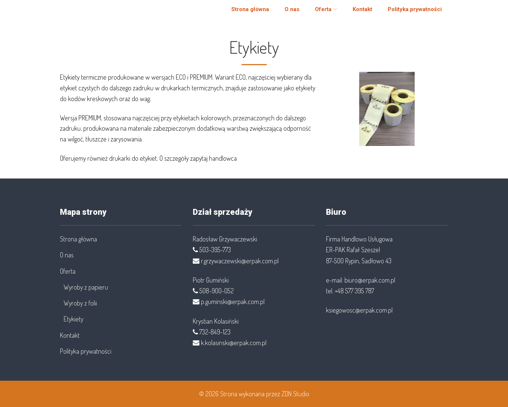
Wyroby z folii (80, 303)
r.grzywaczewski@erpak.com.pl (240, 261)
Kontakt (357, 12)
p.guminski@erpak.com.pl (233, 301)
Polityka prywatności (410, 12)
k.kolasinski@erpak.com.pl (233, 342)
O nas (287, 12)
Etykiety (73, 319)
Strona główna (245, 12)
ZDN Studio (295, 394)
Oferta (318, 12)
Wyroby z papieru (86, 287)
